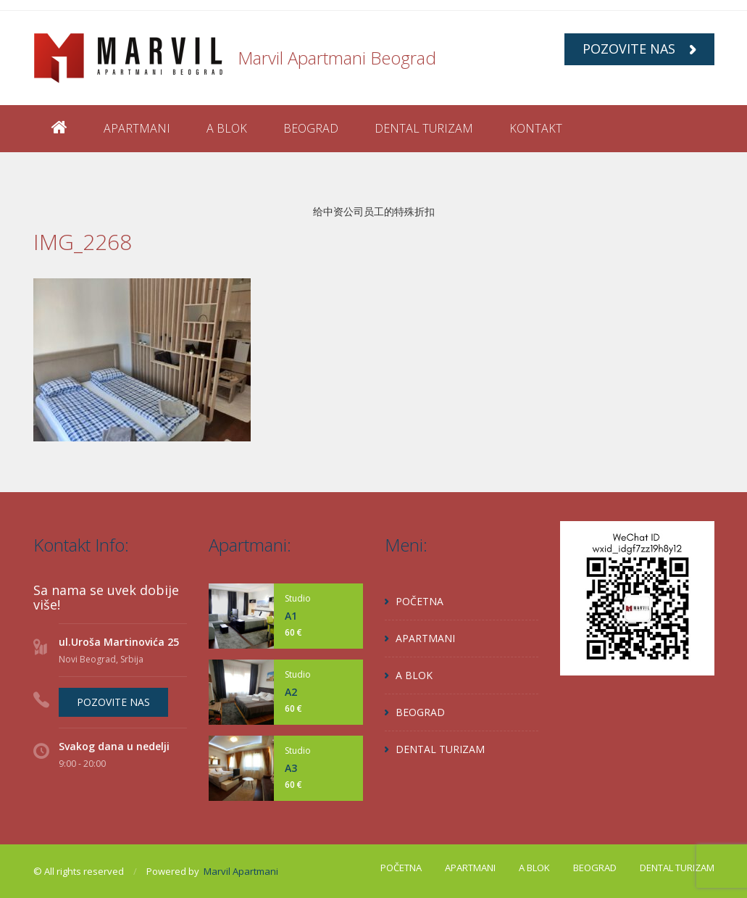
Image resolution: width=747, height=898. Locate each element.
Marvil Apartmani (241, 871)
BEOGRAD (310, 128)
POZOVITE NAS (639, 48)
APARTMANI (137, 128)
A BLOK (226, 128)
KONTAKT (535, 128)
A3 (291, 768)
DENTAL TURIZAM (424, 128)
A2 (291, 692)
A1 (291, 616)
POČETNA (419, 601)
